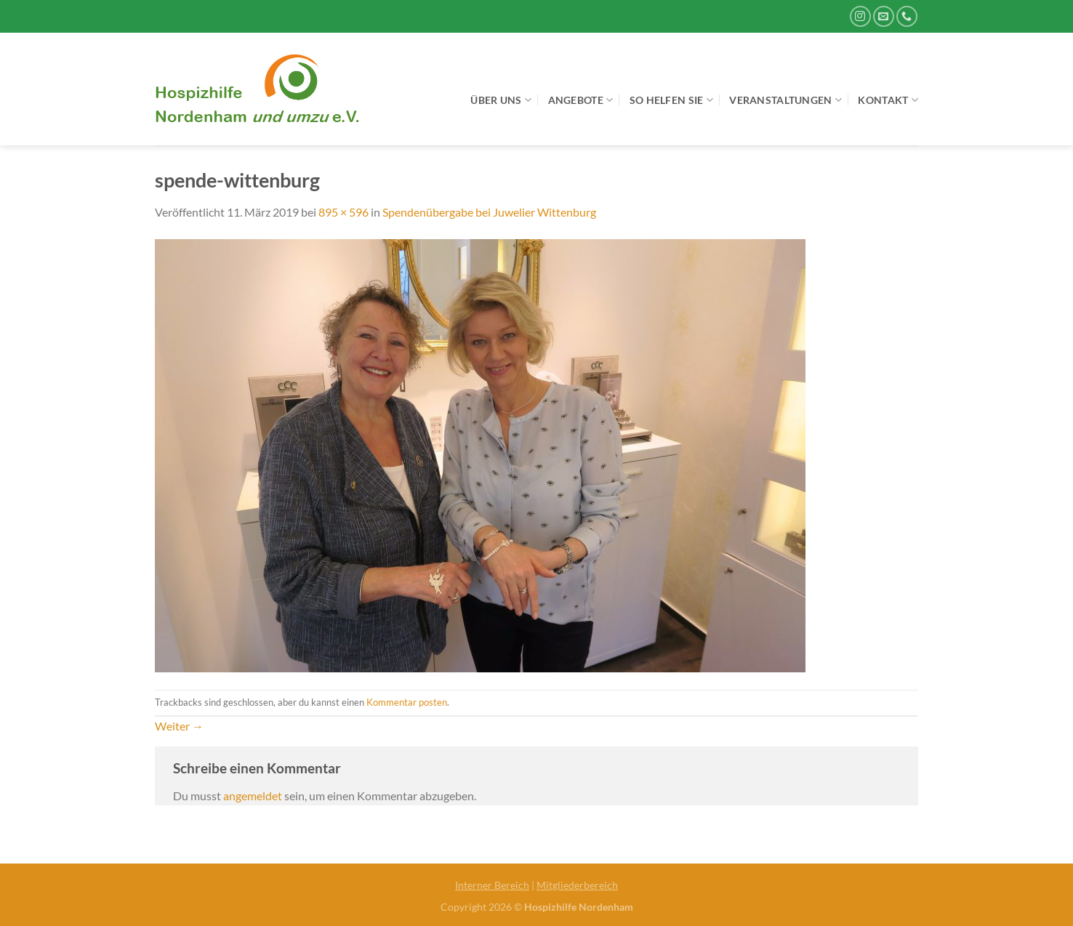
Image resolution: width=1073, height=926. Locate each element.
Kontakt (888, 100)
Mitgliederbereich (577, 885)
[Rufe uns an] (906, 16)
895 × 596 (343, 212)
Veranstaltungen (785, 100)
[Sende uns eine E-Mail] (883, 16)
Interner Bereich (492, 885)
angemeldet (252, 795)
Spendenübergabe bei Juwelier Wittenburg (489, 212)
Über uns (500, 100)
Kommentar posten (406, 702)
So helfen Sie (671, 100)
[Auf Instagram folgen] (860, 16)
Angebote (581, 100)
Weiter (179, 726)
